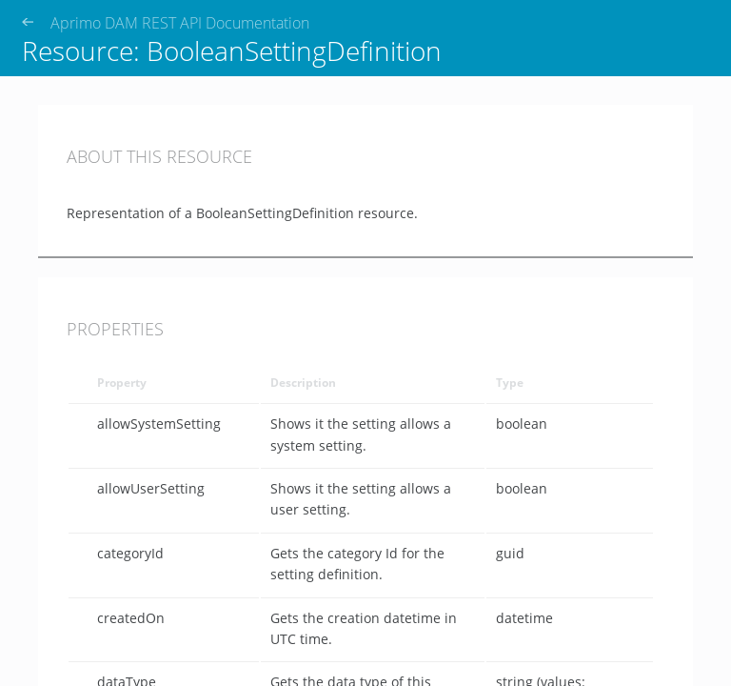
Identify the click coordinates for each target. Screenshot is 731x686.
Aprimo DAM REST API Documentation (179, 23)
